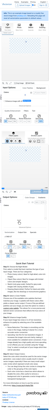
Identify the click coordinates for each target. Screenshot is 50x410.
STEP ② (1, 97)
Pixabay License (9, 402)
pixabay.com (22, 16)
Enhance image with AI (17, 101)
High (28, 121)
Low (24, 121)
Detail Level (7, 33)
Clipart (8, 27)
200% (41, 121)
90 (28, 247)
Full (36, 247)
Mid (15, 121)
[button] (43, 2)
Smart (10, 121)
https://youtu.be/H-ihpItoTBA (22, 386)
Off (8, 256)
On (11, 256)
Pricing (33, 2)
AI (33, 5)
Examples (24, 2)
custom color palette (11, 308)
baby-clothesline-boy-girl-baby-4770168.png (24, 407)
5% (43, 202)
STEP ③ (1, 120)
